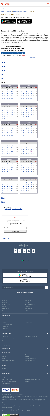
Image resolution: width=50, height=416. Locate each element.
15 (7, 93)
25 (23, 98)
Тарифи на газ (5, 308)
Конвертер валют (29, 308)
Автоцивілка (28, 381)
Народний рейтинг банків (31, 310)
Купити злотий (28, 340)
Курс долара (28, 300)
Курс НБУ (27, 302)
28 (4, 98)
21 (4, 96)
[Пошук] (46, 287)
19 (26, 96)
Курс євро (4, 302)
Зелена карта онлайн (7, 379)
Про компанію (5, 354)
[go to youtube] (33, 251)
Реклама (4, 368)
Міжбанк (4, 306)
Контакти (27, 354)
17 (12, 93)
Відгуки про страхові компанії (32, 379)
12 (26, 93)
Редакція (4, 356)
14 (4, 93)
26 (26, 98)
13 (2, 93)
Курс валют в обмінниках (31, 336)
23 (9, 96)
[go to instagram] (28, 251)
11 (23, 93)
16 (9, 93)
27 (2, 98)
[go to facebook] (15, 251)
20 (2, 96)
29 (7, 98)
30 (9, 98)
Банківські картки (6, 304)
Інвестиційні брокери (30, 304)
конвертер (32, 57)
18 (23, 96)
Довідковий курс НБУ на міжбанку (13, 209)
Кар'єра (27, 356)
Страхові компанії (6, 383)
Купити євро (5, 340)
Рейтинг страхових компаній (9, 381)
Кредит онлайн (5, 310)
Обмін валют (5, 336)
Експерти (4, 358)
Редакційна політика (30, 360)
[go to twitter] (24, 251)
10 (12, 91)
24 (12, 96)
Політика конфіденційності (8, 360)
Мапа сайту (6, 238)
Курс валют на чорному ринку (9, 338)
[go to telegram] (19, 251)
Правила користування (30, 358)
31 (12, 98)
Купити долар (28, 338)
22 (7, 96)
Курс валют (4, 300)
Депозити (27, 306)
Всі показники (7, 9)
